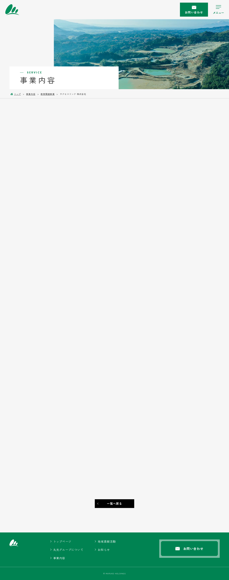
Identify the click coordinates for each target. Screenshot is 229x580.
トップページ (62, 541)
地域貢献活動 (107, 541)
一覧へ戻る (114, 503)
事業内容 (59, 558)
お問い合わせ (194, 10)
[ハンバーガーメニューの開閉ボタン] (218, 10)
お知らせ (104, 550)
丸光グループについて (68, 550)
